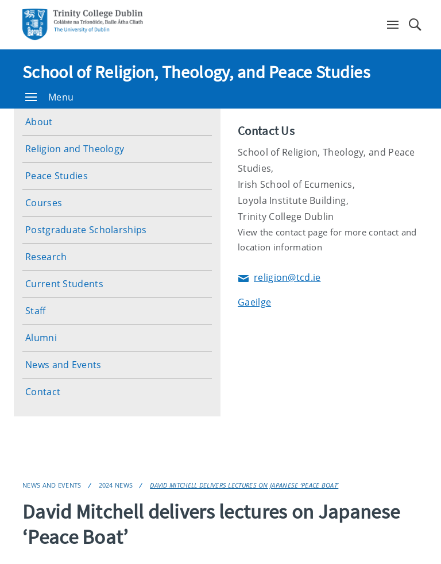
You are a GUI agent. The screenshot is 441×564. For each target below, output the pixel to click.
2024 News (116, 485)
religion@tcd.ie (279, 278)
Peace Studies (56, 175)
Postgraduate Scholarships (86, 229)
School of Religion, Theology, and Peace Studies (196, 72)
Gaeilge (254, 302)
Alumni (41, 337)
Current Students (64, 283)
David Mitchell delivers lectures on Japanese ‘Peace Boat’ (244, 485)
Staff (35, 310)
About (39, 121)
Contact (42, 391)
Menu (49, 97)
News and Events (63, 364)
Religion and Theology (74, 148)
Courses (43, 202)
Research (46, 256)
